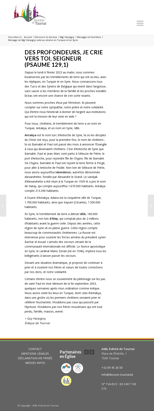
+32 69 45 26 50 (112, 367)
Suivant (92, 352)
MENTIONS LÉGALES (35, 353)
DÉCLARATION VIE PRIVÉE (35, 358)
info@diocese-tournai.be (117, 374)
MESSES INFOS (35, 363)
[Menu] (140, 23)
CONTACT (35, 349)
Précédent (86, 352)
